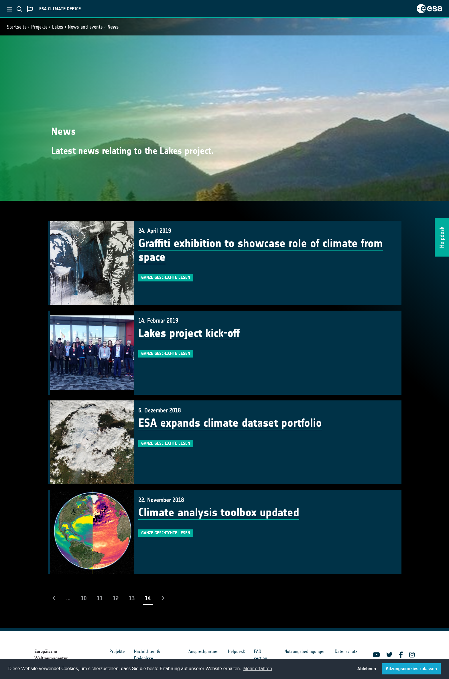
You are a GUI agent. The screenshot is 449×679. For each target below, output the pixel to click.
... (68, 598)
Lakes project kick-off (189, 333)
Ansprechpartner (203, 651)
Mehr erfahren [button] (257, 668)
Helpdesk (236, 651)
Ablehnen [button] (366, 668)
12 (116, 598)
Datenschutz (346, 651)
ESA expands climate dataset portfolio (230, 423)
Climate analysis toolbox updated (218, 512)
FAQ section (260, 655)
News (113, 27)
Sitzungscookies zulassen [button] (411, 668)
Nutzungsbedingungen (305, 651)
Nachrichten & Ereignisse (147, 655)
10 (83, 598)
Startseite (17, 27)
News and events (85, 27)
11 (100, 598)
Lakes (57, 27)
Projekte (39, 27)
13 (132, 598)
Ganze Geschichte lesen (165, 277)
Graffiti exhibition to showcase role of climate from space (260, 250)
